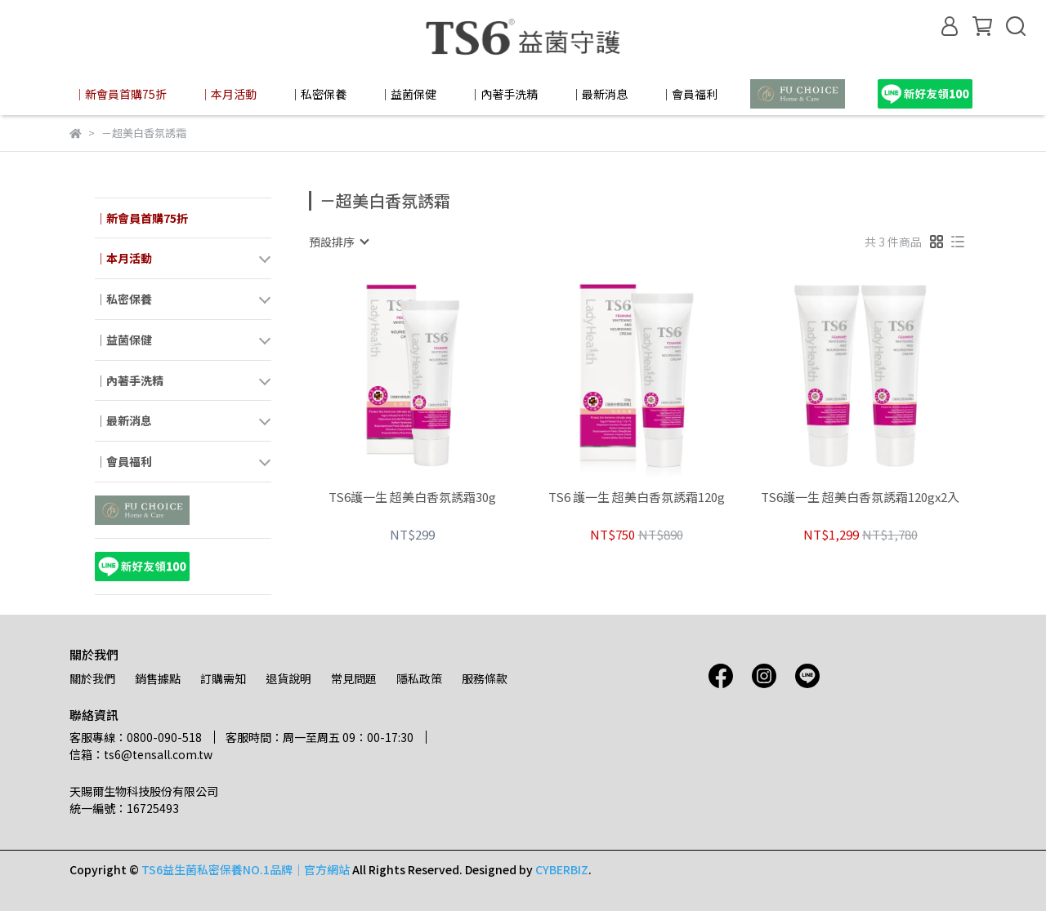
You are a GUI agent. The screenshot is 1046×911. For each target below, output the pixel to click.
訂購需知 (223, 678)
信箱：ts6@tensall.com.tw (140, 754)
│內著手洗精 (503, 94)
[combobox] (338, 241)
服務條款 (484, 678)
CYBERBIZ (561, 869)
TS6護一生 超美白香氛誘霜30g (412, 497)
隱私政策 (419, 678)
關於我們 (92, 678)
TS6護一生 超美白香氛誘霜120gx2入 (860, 497)
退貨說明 (288, 678)
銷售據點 (158, 678)
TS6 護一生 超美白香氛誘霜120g (636, 497)
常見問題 (354, 678)
